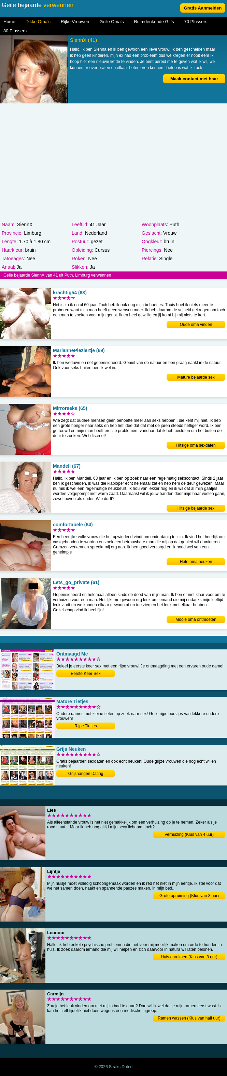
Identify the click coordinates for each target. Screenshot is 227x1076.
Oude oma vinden (196, 324)
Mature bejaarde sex (195, 377)
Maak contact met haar (194, 78)
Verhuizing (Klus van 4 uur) (189, 834)
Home (9, 21)
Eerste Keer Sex (85, 673)
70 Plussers (196, 21)
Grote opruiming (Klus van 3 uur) (189, 895)
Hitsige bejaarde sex (196, 508)
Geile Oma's (111, 21)
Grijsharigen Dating (85, 773)
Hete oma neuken (196, 561)
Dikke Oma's (38, 21)
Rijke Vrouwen (75, 21)
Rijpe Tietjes (85, 726)
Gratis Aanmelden (203, 8)
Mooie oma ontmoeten (195, 619)
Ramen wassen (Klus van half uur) (189, 1018)
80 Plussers (15, 30)
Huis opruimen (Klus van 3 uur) (189, 957)
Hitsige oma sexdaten (195, 445)
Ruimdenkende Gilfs (154, 21)
